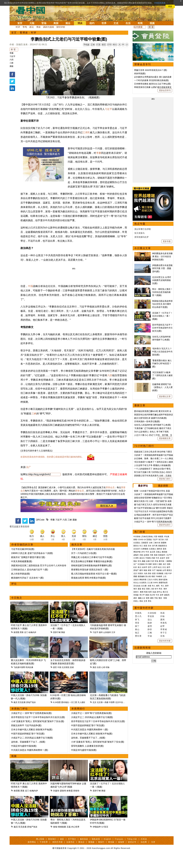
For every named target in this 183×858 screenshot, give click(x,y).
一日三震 (73, 702)
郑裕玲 (76, 791)
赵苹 (162, 626)
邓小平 (142, 595)
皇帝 (161, 595)
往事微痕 (144, 549)
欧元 (160, 567)
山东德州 (107, 632)
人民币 (154, 567)
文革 (145, 601)
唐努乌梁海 (163, 580)
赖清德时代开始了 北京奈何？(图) (27, 578)
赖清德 (164, 552)
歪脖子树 (57, 632)
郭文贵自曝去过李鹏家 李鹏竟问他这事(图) (91, 561)
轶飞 (137, 619)
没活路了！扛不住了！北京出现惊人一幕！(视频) (162, 316)
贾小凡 (138, 616)
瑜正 (137, 632)
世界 (104, 23)
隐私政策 (96, 839)
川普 (155, 536)
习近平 (12, 56)
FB (146, 564)
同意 (170, 6)
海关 (135, 589)
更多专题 (167, 241)
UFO (143, 552)
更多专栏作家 (165, 641)
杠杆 (135, 567)
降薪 (63, 632)
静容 (150, 629)
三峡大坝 (156, 543)
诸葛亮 (166, 595)
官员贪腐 (22, 702)
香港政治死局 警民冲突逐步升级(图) (88, 578)
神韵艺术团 (57, 842)
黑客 (22, 632)
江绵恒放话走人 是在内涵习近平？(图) (29, 569)
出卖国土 (136, 543)
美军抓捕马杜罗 (141, 237)
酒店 (94, 667)
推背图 (16, 632)
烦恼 (55, 827)
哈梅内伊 (32, 632)
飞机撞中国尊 (19, 667)
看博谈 (24, 32)
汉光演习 (136, 549)
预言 (161, 598)
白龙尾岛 (143, 583)
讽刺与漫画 (48, 27)
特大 (115, 44)
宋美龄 (136, 595)
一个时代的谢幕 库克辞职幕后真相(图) (151, 80)
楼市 (141, 570)
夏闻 (162, 619)
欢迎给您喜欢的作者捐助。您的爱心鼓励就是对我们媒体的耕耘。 (52, 457)
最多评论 (143, 485)
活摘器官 (144, 543)
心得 (103, 667)
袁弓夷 (154, 546)
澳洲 (141, 592)
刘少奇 (152, 595)
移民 (158, 586)
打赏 (98, 44)
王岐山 (158, 552)
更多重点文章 (165, 396)
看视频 (91, 842)
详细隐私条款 (160, 3)
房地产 (136, 570)
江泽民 (86, 132)
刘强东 (140, 573)
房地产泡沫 (31, 702)
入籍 (152, 589)
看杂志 (81, 842)
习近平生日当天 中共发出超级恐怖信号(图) (153, 511)
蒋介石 (166, 592)
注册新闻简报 (142, 647)
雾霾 (135, 576)
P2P (170, 573)
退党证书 (132, 842)
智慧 (147, 598)
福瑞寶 (121, 842)
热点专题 (139, 223)
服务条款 (84, 839)
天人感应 (81, 702)
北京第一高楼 (102, 702)
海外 (165, 589)
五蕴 (69, 827)
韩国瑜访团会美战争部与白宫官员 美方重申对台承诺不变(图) (162, 304)
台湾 (164, 570)
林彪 (147, 595)
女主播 (144, 586)
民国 (146, 592)
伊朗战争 (97, 827)
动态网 (144, 842)
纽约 (92, 23)
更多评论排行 (165, 525)
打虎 (152, 561)
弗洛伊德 (136, 552)
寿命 (141, 601)
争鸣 (25, 27)
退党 (164, 549)
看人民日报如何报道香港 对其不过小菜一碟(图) (94, 574)
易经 (135, 598)
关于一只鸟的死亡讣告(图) (84, 553)
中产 (154, 570)
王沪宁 (169, 555)
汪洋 (113, 632)
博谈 (79, 23)
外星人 (136, 601)
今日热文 (16, 597)
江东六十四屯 (152, 580)
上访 (164, 576)
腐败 (11, 66)
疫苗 (145, 546)
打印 (109, 44)
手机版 (86, 44)
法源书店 (70, 842)
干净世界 (44, 842)
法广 (28, 467)
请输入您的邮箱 (153, 653)
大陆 (31, 23)
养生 (149, 601)
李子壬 (163, 632)
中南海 (148, 558)
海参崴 (159, 570)
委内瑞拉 (65, 702)
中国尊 (112, 702)
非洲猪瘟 (159, 573)
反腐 (148, 561)
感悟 (152, 598)
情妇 (135, 561)
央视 (149, 586)
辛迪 (150, 636)
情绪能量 (62, 827)
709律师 (159, 576)
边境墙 (146, 555)
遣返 (139, 589)
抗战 (154, 592)
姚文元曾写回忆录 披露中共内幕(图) (150, 418)
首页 (19, 23)
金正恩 (152, 552)
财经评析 (60, 27)
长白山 (136, 583)
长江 (141, 546)
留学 (167, 586)
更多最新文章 (165, 438)
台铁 (151, 543)
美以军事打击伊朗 (142, 229)
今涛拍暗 (152, 613)
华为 (139, 561)
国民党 (159, 549)
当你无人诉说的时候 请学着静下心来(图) (152, 425)
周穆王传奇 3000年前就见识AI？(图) (150, 70)
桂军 (150, 592)
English (107, 839)
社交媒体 (141, 564)
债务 (169, 564)
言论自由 (136, 586)
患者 (72, 667)
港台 (67, 23)
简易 (162, 613)
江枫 (150, 632)
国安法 (136, 546)
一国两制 (168, 561)
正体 (93, 44)
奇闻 (140, 23)
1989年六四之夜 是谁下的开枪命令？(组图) (32, 553)
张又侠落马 (139, 233)
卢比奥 (166, 536)
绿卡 (156, 589)
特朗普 (160, 536)
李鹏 (11, 53)
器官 (55, 667)
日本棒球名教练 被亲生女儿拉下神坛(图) (152, 84)
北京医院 (65, 667)
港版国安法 (162, 546)
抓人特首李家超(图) (20, 574)
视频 (152, 23)
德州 (101, 632)
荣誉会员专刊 (142, 64)
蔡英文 (169, 570)
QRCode (40, 520)
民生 (161, 589)
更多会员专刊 (165, 90)
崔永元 (142, 558)
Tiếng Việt (132, 839)
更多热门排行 (165, 479)
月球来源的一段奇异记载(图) (147, 421)
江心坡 (150, 583)
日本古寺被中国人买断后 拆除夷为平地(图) (31, 729)
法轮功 (136, 580)
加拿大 (155, 564)
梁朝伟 (63, 791)
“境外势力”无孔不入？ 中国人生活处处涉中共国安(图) (162, 351)
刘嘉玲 (56, 791)
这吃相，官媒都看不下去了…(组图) (28, 742)
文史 (116, 23)
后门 (26, 632)
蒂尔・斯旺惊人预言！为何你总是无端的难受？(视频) (162, 292)
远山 (150, 619)
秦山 (137, 629)
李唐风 (163, 623)
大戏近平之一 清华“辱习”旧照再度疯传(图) (31, 713)
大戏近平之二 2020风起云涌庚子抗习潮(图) (32, 738)
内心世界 (75, 827)
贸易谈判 (162, 555)
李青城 (163, 629)
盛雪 (150, 626)
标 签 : (14, 49)
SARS (155, 583)
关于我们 (72, 839)
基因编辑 (141, 576)
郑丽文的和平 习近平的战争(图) (26, 725)
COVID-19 (142, 540)
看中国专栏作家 (143, 608)
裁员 (15, 702)
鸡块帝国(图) (140, 73)
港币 (168, 567)
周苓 (137, 623)
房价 (149, 573)
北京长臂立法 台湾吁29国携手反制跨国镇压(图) (161, 280)
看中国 (32, 12)
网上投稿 (40, 839)
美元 (139, 567)
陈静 (150, 623)
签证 (143, 589)
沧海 (162, 636)
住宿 (99, 667)
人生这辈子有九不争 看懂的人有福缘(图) (152, 465)
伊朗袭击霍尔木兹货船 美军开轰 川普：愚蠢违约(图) (162, 268)
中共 (147, 552)
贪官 (167, 558)
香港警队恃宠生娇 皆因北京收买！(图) (89, 569)
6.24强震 (57, 702)
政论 (31, 27)
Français (119, 839)
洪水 (149, 546)
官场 (43, 23)
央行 (164, 564)
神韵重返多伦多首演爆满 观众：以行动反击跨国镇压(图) (162, 256)
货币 (149, 567)
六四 (11, 60)
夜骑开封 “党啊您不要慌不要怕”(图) (28, 557)
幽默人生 (141, 598)
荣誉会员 (110, 487)
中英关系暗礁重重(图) (21, 561)
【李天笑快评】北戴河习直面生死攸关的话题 (93, 549)
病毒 (135, 540)
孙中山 (159, 592)
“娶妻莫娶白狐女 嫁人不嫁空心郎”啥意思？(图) (162, 363)
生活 (128, 23)
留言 (104, 44)
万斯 (151, 555)
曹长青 (138, 636)
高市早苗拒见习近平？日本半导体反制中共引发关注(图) (38, 717)
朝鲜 (150, 564)
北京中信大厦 (121, 702)
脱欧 (160, 564)
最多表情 (163, 485)
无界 (153, 842)
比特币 (144, 567)
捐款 (62, 839)
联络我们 (52, 839)
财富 (149, 570)
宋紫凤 (138, 613)
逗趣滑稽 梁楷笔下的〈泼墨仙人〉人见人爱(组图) (162, 387)
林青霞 (70, 791)
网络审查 (143, 580)
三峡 (11, 63)
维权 (153, 576)
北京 (94, 702)
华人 (153, 586)
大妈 (145, 573)
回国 (148, 589)
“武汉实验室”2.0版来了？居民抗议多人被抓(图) (162, 375)
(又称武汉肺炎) (147, 536)
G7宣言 (104, 827)
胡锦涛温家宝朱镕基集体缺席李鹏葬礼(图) (91, 565)
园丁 (137, 626)
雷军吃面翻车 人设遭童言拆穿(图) (87, 746)
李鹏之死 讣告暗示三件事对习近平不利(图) (91, 557)
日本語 (144, 839)
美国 (55, 23)
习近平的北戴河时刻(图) (22, 549)
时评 (18, 27)
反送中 (162, 558)
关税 (141, 555)
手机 (156, 598)
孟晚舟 (136, 555)
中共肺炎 (136, 536)
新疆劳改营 (163, 583)
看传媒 (111, 842)
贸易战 (149, 540)
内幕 (153, 558)
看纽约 (101, 842)
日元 (164, 567)
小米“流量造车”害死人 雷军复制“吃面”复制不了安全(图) (37, 721)
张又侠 (161, 540)
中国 (30, 286)
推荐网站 (32, 842)
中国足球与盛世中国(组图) (24, 746)
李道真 (151, 616)
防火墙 (148, 576)
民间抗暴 (29, 667)
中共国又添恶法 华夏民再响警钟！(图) (29, 750)
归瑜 (162, 616)
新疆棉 (163, 543)
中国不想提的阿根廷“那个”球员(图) (28, 733)
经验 (107, 667)
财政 (145, 570)
